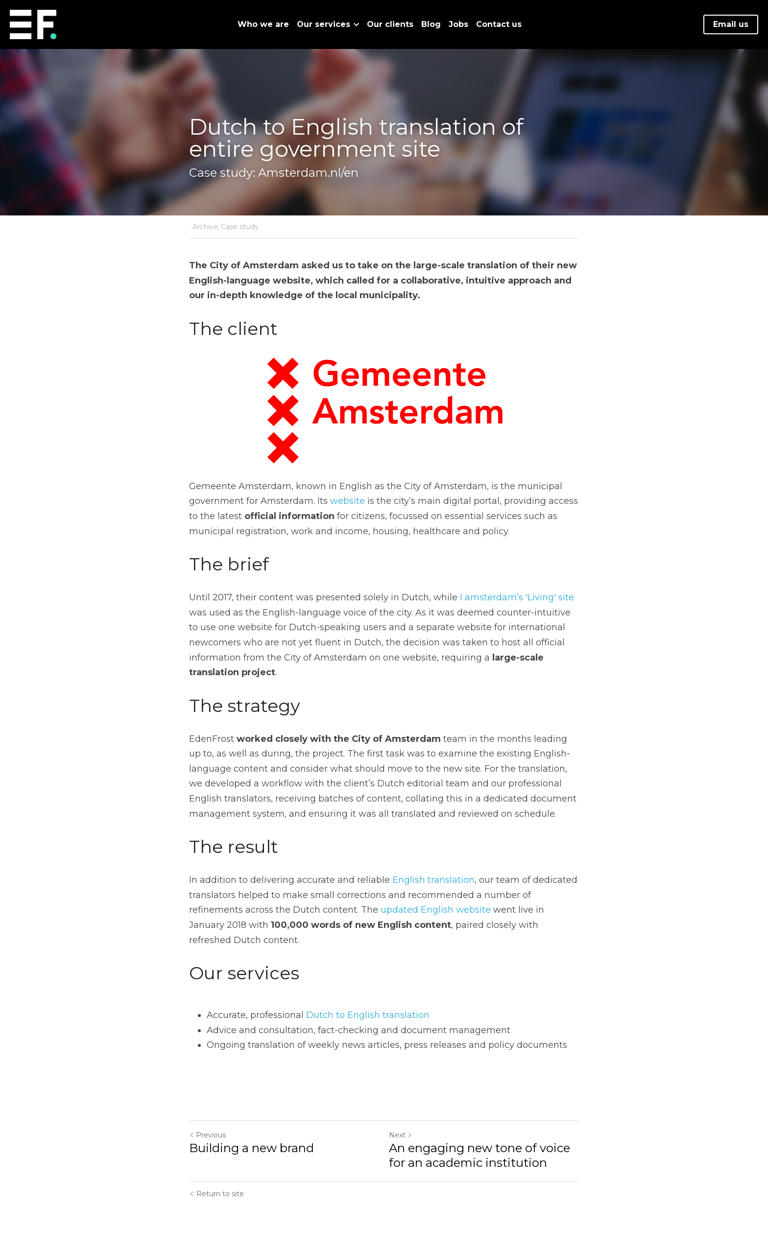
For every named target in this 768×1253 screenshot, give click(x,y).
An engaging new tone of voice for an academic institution (479, 1155)
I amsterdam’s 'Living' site (517, 597)
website (347, 501)
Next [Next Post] (400, 1135)
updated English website (436, 909)
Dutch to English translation (368, 1015)
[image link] (33, 24)
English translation (433, 880)
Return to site (216, 1193)
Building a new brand (251, 1148)
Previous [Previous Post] (207, 1135)
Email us (730, 24)
